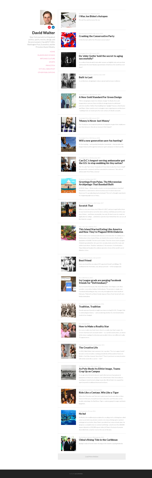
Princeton (50, 65)
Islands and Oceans (46, 55)
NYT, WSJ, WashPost (47, 69)
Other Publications (46, 72)
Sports (52, 62)
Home (52, 52)
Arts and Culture (47, 58)
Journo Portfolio (79, 473)
